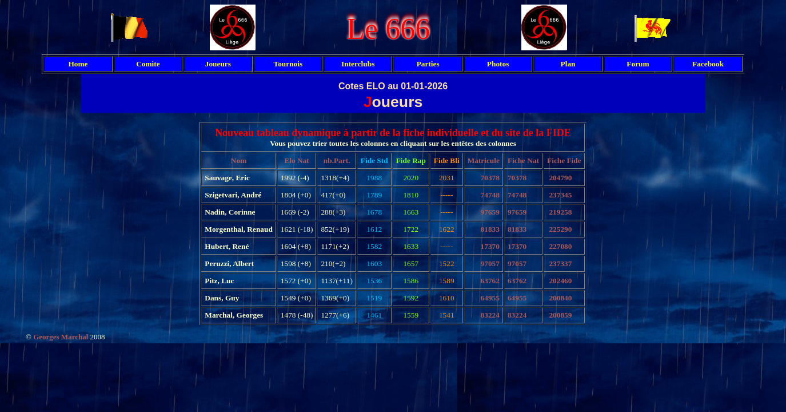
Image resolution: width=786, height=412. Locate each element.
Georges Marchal (60, 336)
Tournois (287, 64)
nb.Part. (337, 160)
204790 (560, 177)
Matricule (484, 160)
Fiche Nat (523, 160)
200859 (560, 315)
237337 (560, 263)
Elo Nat (296, 160)
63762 (490, 280)
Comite (147, 64)
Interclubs (357, 64)
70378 (490, 177)
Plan (568, 64)
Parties (428, 64)
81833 (490, 229)
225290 (560, 229)
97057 (490, 263)
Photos (498, 64)
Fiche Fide (564, 160)
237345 (560, 195)
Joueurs (218, 64)
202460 (560, 280)
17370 (490, 246)
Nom (238, 160)
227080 (560, 246)
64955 (490, 298)
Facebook (708, 64)
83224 (490, 315)
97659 (490, 212)
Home (77, 64)
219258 (560, 212)
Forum (638, 64)
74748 (490, 195)
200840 (560, 298)
